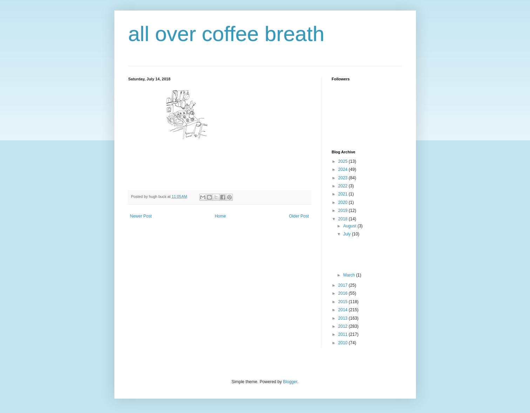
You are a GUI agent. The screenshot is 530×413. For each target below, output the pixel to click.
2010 (343, 342)
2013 (343, 318)
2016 (343, 293)
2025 (343, 161)
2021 (343, 194)
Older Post (299, 216)
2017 (343, 285)
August (350, 226)
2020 (343, 202)
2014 (343, 309)
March (349, 275)
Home (220, 216)
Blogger (290, 381)
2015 (343, 301)
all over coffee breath (226, 34)
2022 (343, 186)
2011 (343, 334)
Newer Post (141, 216)
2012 (343, 326)
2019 (343, 210)
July (347, 234)
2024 (343, 169)
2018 (343, 219)
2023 (343, 177)
